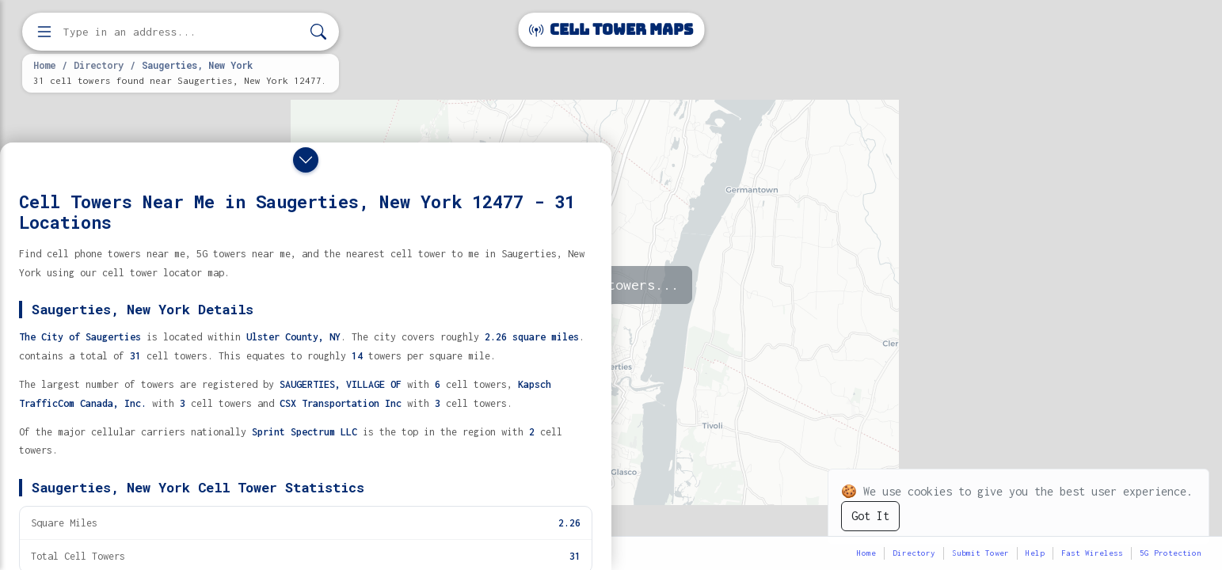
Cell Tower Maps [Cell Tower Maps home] (611, 29)
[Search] (318, 32)
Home (44, 65)
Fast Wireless (1092, 553)
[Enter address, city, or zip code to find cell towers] (182, 32)
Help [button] (1035, 553)
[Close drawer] (305, 160)
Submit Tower (980, 553)
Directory (99, 65)
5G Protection (1170, 553)
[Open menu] (44, 32)
